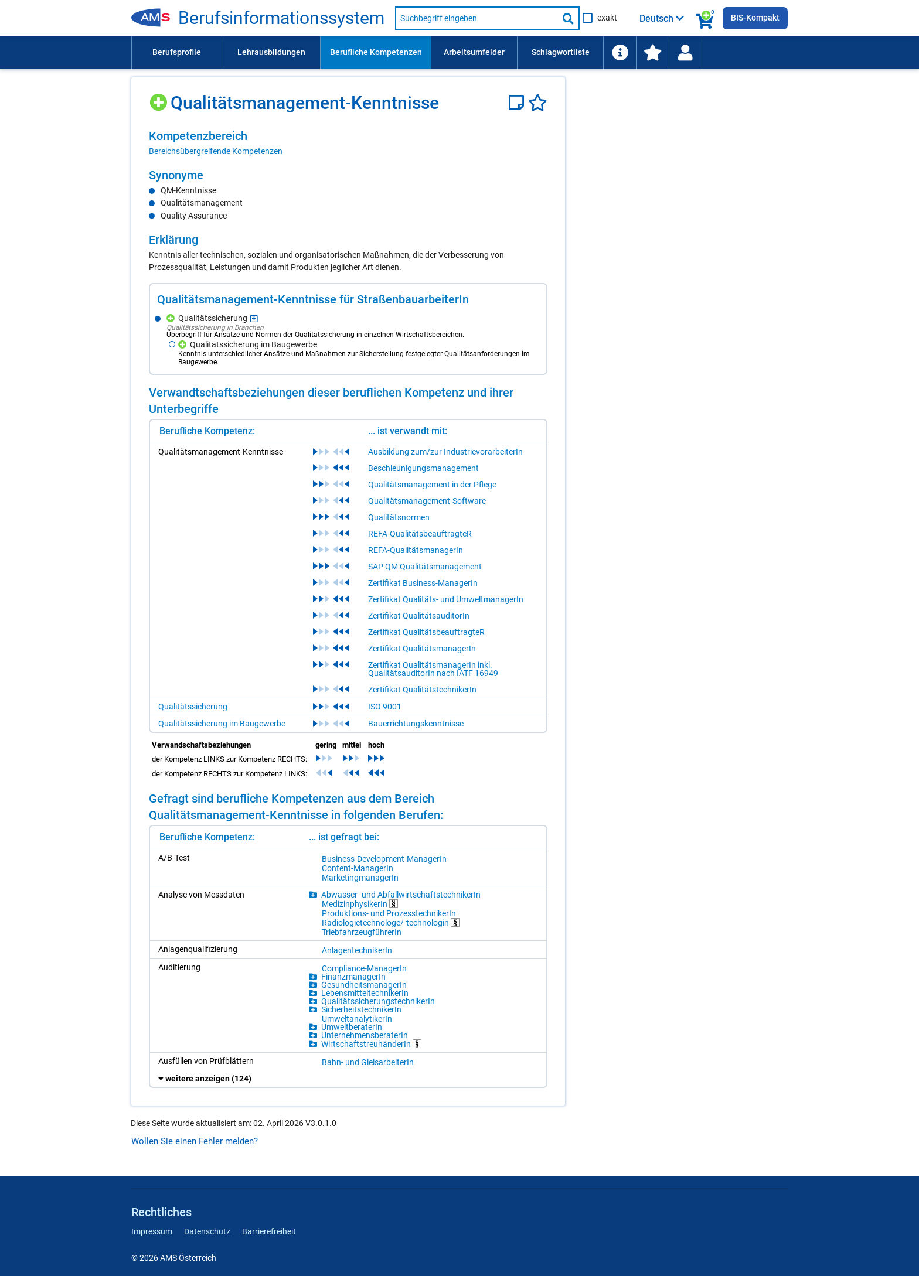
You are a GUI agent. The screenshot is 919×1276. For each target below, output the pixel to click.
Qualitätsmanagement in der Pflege (432, 484)
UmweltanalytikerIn (357, 1019)
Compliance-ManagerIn (364, 968)
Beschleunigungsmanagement (423, 468)
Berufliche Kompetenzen (376, 52)
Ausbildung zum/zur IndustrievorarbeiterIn (445, 451)
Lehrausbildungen (271, 52)
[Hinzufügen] (160, 98)
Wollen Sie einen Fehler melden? (194, 1141)
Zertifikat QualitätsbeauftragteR (426, 632)
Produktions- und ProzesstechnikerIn (389, 913)
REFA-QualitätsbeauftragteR (420, 533)
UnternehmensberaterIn (364, 1035)
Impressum (151, 1231)
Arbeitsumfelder (474, 52)
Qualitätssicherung (192, 706)
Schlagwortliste (561, 52)
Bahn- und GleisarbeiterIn (368, 1062)
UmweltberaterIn (351, 1027)
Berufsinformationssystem (281, 18)
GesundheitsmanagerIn (364, 985)
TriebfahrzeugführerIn (361, 932)
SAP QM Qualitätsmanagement (425, 566)
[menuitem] (176, 52)
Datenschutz (207, 1231)
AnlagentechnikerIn (357, 950)
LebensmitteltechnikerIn (365, 993)
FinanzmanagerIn (353, 977)
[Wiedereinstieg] (685, 52)
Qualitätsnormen (399, 517)
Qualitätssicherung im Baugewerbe (221, 723)
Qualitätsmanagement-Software (427, 501)
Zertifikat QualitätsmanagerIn (422, 648)
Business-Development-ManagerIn (384, 859)
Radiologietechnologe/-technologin (391, 922)
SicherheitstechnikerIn (361, 1009)
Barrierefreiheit (269, 1231)
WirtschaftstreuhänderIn (371, 1043)
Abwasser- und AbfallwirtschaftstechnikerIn (401, 895)
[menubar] (459, 52)
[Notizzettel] (518, 103)
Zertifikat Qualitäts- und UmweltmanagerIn (445, 599)
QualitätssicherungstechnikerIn (378, 1001)
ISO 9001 (384, 706)
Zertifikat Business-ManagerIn (423, 583)
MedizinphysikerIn (360, 903)
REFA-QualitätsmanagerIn (415, 550)
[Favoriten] (537, 103)
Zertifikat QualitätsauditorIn (418, 615)
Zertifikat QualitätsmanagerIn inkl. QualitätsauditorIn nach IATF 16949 (433, 669)
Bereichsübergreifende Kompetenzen (215, 151)
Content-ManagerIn (357, 868)
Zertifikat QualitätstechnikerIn (422, 689)
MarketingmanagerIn (360, 878)
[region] (348, 143)
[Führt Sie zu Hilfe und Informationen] (619, 52)
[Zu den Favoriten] (652, 52)
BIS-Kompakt (755, 17)
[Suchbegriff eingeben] (476, 18)
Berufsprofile (176, 52)
